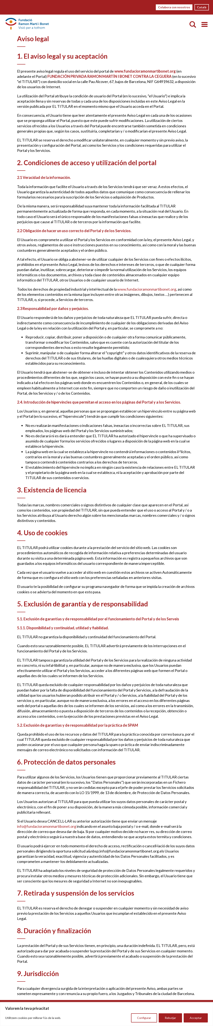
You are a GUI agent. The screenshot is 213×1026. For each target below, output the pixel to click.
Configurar (144, 1018)
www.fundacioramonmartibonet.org (146, 289)
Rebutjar (170, 1018)
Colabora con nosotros (174, 7)
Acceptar (196, 1018)
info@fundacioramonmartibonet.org (46, 826)
